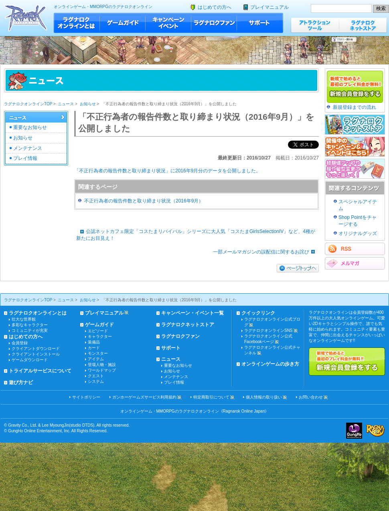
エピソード (98, 331)
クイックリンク (258, 313)
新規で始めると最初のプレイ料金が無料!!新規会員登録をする (347, 361)
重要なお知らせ (30, 127)
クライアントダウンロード (36, 348)
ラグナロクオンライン (26, 18)
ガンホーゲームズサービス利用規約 (144, 397)
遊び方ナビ (21, 382)
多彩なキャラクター (30, 325)
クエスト (96, 376)
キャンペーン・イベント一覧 (192, 313)
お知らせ (88, 104)
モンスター (98, 353)
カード (94, 347)
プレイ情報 (25, 158)
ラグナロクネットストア (363, 25)
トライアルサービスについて (40, 371)
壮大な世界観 (24, 319)
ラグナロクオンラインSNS (268, 330)
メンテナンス (27, 148)
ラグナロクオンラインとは (77, 23)
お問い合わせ (311, 397)
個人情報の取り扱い (264, 397)
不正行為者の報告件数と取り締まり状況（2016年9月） (143, 201)
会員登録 (20, 343)
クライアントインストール (36, 354)
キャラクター (100, 336)
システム (96, 381)
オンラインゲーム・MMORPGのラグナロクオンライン (103, 6)
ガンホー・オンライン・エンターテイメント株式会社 (354, 431)
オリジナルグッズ (357, 233)
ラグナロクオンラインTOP (28, 104)
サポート (260, 23)
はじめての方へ (214, 7)
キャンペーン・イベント (168, 23)
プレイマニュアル (269, 7)
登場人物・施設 (102, 364)
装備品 (94, 342)
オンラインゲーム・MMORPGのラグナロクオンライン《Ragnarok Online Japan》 (194, 411)
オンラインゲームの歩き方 (270, 364)
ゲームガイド (123, 23)
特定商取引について (211, 397)
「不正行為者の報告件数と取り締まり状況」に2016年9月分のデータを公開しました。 (167, 171)
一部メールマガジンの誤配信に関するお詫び (266, 252)
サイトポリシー (86, 397)
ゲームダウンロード (30, 360)
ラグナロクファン (214, 23)
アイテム (96, 359)
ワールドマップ (102, 370)
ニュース (66, 104)
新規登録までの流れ (354, 107)
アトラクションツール (315, 25)
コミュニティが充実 (30, 330)
